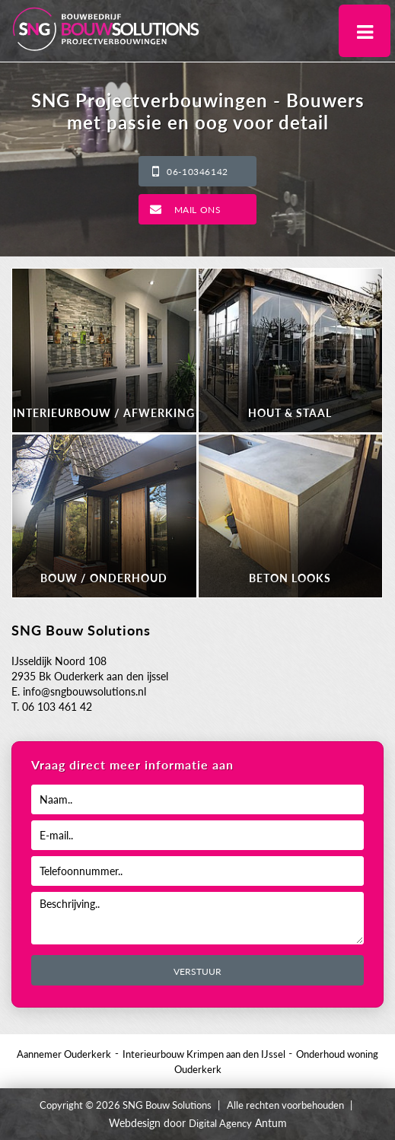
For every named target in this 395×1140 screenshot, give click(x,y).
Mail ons (197, 209)
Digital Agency (220, 1123)
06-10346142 (197, 171)
